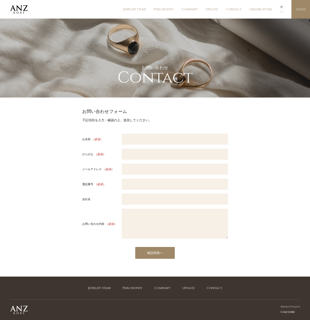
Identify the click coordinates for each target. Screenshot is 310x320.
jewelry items (134, 13)
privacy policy (290, 307)
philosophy (164, 9)
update (212, 9)
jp (281, 7)
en (282, 11)
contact (234, 9)
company (189, 9)
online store (261, 13)
